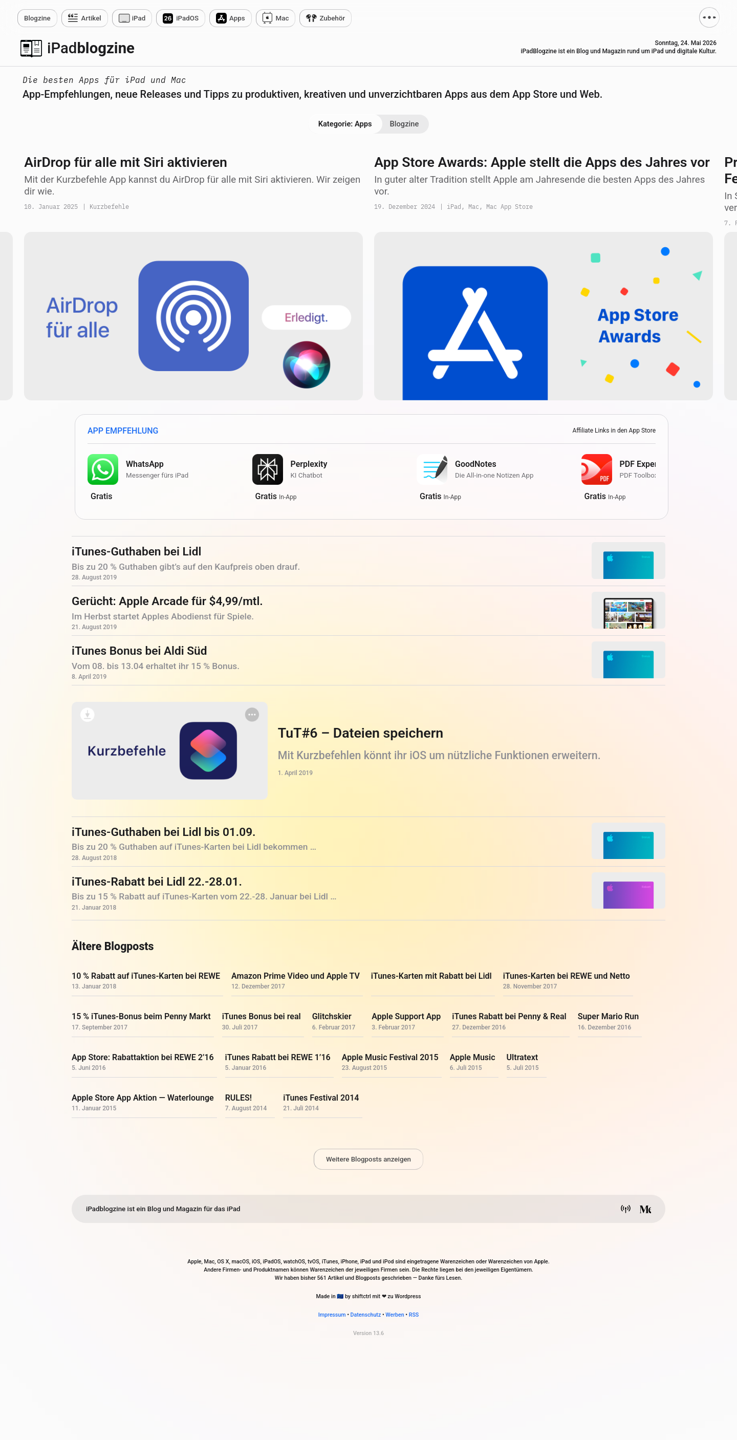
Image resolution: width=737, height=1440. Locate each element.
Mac (282, 18)
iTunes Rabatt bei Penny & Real (509, 1017)
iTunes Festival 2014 (321, 1098)
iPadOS (187, 18)
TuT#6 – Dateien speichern (360, 733)
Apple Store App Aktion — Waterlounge (143, 1098)
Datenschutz (366, 1315)
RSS (414, 1315)
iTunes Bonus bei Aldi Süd (139, 651)
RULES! (238, 1098)
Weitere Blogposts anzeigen (368, 1159)
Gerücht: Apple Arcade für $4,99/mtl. (167, 602)
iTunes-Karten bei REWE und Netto (566, 976)
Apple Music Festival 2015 (390, 1057)
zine (37, 18)
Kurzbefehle (109, 206)
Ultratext (522, 1057)
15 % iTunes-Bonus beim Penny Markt (141, 1017)
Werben (394, 1315)
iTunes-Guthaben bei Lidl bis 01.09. (164, 832)
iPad (139, 18)
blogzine (91, 48)
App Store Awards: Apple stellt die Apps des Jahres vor (542, 162)
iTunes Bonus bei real (261, 1017)
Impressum (332, 1315)
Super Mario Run (608, 1017)
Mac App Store (509, 206)
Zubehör (332, 18)
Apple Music (472, 1057)
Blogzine (404, 123)
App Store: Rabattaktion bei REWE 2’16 (143, 1057)
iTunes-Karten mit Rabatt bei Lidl (431, 976)
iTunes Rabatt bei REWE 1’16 (278, 1057)
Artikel (91, 18)
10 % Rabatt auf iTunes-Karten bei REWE (146, 976)
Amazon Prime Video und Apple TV (295, 976)
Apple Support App (406, 1017)
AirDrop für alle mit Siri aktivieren (125, 162)
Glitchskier (332, 1017)
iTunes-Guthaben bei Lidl (136, 552)
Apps (237, 18)
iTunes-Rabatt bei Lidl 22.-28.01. (157, 882)
